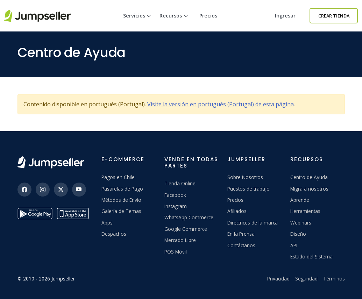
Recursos (173, 21)
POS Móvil (175, 251)
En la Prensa (241, 233)
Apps (107, 222)
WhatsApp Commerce (188, 217)
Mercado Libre (180, 240)
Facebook (175, 195)
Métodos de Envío (121, 200)
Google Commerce (185, 229)
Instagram (175, 206)
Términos (334, 278)
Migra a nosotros (309, 188)
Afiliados (237, 211)
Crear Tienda (333, 16)
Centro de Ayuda (309, 177)
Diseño (298, 233)
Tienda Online (180, 183)
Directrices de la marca (252, 222)
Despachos (113, 233)
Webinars (300, 222)
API (293, 245)
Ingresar (285, 15)
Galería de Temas (121, 211)
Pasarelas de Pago (122, 188)
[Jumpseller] (50, 162)
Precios (208, 15)
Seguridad (306, 278)
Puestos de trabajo (248, 188)
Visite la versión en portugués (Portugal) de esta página (220, 104)
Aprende (299, 200)
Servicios (137, 21)
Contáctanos (241, 245)
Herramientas (305, 211)
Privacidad (278, 278)
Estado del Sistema (311, 256)
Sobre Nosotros (245, 177)
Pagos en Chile (118, 177)
